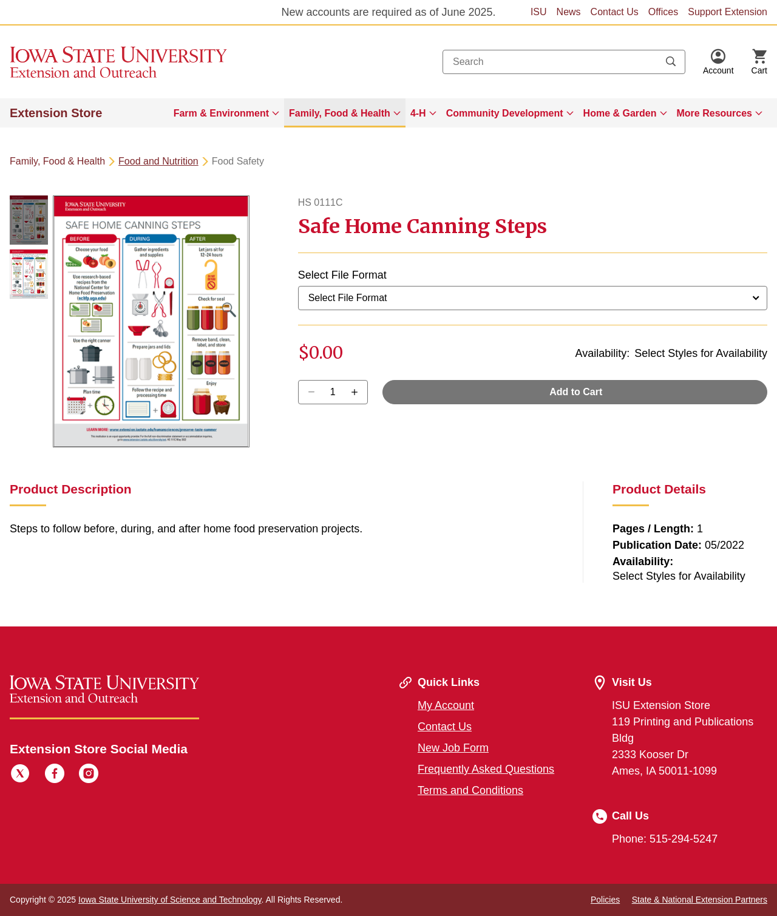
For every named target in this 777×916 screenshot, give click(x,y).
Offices (663, 12)
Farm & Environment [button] (221, 113)
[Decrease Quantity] (358, 392)
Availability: (602, 353)
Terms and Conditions (470, 790)
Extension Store (56, 113)
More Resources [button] (715, 113)
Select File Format (342, 275)
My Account (446, 705)
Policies (605, 899)
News (569, 12)
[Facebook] (54, 775)
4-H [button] (418, 113)
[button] (718, 62)
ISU (539, 12)
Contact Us (615, 12)
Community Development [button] (504, 113)
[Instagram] (88, 775)
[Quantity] (333, 392)
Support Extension (727, 12)
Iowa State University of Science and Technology (169, 899)
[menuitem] (226, 112)
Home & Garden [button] (620, 113)
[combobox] (564, 62)
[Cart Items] (759, 62)
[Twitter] (20, 775)
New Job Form (453, 748)
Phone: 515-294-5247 (665, 839)
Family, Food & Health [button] (339, 113)
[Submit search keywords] (671, 62)
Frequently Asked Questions (486, 769)
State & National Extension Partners (699, 899)
